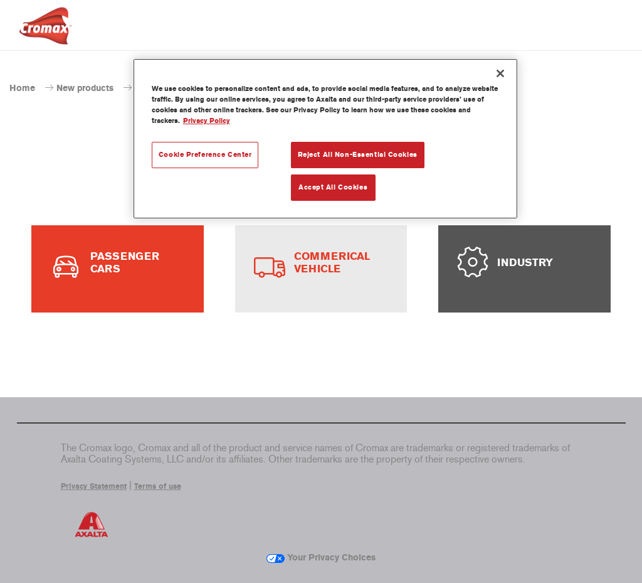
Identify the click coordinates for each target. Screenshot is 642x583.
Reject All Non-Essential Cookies (358, 154)
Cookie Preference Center (205, 154)
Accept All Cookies (332, 187)
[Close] (500, 73)
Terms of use (157, 486)
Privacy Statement (94, 486)
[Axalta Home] (45, 35)
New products (84, 88)
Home (22, 88)
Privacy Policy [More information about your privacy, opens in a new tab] (206, 120)
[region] (325, 138)
